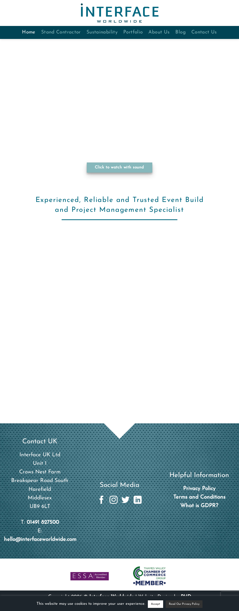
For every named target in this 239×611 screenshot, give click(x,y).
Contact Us (204, 32)
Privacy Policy (199, 488)
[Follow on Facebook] (101, 500)
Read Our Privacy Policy (184, 604)
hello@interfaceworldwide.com (40, 539)
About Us (159, 32)
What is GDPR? (199, 505)
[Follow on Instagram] (114, 500)
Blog (180, 32)
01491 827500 (43, 522)
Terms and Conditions (199, 497)
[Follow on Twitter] (125, 500)
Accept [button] (155, 604)
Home (28, 32)
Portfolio (133, 32)
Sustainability (102, 32)
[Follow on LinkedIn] (138, 500)
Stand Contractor (61, 32)
